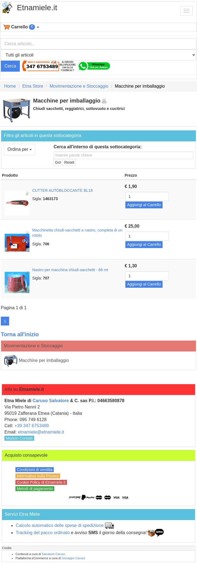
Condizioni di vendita (34, 469)
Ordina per (19, 149)
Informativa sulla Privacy (38, 476)
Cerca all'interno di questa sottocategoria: (98, 146)
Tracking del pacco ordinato (43, 532)
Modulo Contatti (19, 438)
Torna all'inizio (20, 334)
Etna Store (32, 86)
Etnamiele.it (37, 7)
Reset (69, 162)
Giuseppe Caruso (73, 558)
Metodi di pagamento (35, 488)
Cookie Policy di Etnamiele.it (41, 482)
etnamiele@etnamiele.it (41, 432)
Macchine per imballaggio (36, 361)
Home (10, 86)
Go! (58, 162)
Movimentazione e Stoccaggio (79, 86)
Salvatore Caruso (53, 554)
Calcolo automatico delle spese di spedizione (60, 525)
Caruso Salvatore (51, 400)
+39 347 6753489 (31, 425)
